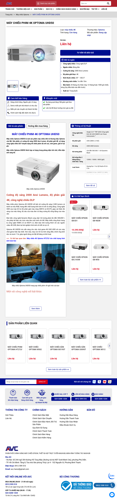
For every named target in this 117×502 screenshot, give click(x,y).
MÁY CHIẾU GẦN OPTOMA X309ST (78, 348)
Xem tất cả (90, 185)
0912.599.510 (11, 484)
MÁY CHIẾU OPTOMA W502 (35, 348)
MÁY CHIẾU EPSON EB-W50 (101, 258)
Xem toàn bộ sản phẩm (90, 280)
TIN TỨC (94, 9)
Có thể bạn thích (80, 196)
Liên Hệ (8, 418)
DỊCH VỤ (49, 9)
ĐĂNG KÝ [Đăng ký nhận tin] (42, 382)
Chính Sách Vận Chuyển (42, 418)
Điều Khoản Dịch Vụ (68, 425)
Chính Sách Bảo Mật (41, 415)
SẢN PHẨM (38, 9)
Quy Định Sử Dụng (40, 428)
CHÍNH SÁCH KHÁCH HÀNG (66, 9)
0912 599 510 (81, 399)
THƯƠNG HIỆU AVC (23, 9)
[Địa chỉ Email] (26, 381)
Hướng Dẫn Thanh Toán (69, 418)
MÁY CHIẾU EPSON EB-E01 (80, 219)
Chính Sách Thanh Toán (42, 431)
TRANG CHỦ (9, 9)
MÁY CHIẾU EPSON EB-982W (101, 219)
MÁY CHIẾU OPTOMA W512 (99, 348)
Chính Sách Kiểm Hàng (42, 438)
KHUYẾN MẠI (84, 9)
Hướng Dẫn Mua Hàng (69, 415)
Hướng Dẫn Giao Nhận (69, 422)
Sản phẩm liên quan (22, 323)
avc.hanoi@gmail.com (20, 469)
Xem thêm (36, 308)
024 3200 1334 (61, 399)
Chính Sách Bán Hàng (41, 434)
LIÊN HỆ (104, 9)
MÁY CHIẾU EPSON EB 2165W (80, 258)
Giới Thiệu (9, 415)
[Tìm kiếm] (108, 3)
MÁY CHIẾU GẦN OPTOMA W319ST (57, 348)
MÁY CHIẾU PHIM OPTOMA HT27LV (15, 348)
